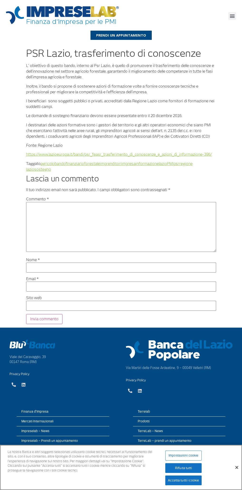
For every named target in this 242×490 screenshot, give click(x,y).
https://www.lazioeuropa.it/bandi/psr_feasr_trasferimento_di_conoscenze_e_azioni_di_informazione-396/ (119, 154)
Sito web (34, 298)
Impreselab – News (35, 431)
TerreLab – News (150, 431)
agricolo (48, 163)
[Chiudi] (237, 467)
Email (32, 279)
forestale (92, 163)
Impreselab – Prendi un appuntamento (49, 441)
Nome (33, 260)
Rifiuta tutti (183, 468)
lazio (163, 163)
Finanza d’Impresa (34, 411)
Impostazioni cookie (183, 455)
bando (60, 163)
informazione (147, 163)
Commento (37, 199)
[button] (232, 16)
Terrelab (144, 411)
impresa (128, 163)
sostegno (42, 169)
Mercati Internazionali (37, 421)
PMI (170, 163)
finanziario (75, 163)
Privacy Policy (19, 374)
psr (176, 163)
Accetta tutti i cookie (183, 480)
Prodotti (144, 421)
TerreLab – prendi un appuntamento (164, 441)
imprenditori (110, 163)
